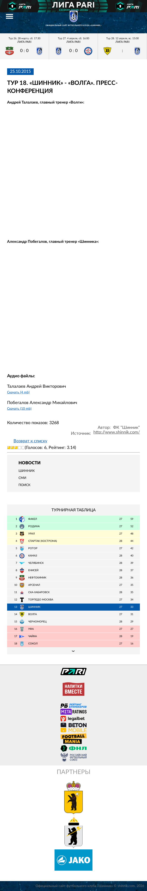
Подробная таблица (73, 650)
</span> (73, 167)
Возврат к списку (30, 441)
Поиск (24, 485)
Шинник (26, 471)
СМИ (22, 478)
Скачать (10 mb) (19, 408)
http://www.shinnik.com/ (116, 432)
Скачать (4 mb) (18, 392)
